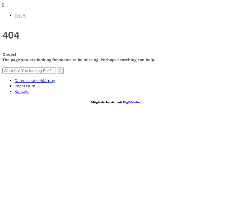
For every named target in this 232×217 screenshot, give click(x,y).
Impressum (24, 86)
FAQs (20, 15)
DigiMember (132, 102)
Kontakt (21, 91)
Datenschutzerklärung (34, 80)
